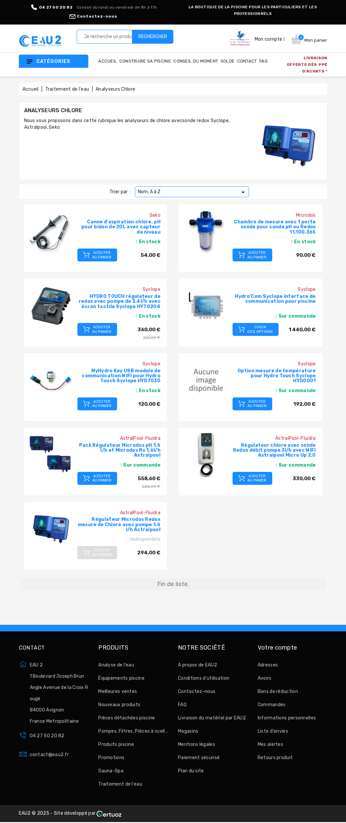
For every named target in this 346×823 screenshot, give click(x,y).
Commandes (272, 705)
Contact (247, 61)
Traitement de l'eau (120, 784)
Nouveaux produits (119, 705)
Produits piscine (116, 744)
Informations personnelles (287, 718)
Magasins (188, 731)
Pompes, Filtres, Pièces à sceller (133, 731)
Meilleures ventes (117, 691)
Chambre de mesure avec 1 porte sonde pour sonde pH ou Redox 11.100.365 (275, 227)
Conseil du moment (195, 61)
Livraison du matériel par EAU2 (212, 718)
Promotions (111, 757)
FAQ (263, 61)
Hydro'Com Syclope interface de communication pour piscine (275, 299)
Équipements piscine (121, 678)
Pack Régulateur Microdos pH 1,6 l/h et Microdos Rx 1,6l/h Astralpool (119, 450)
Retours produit (275, 757)
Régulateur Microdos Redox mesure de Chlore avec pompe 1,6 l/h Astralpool (119, 524)
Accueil (107, 61)
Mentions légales (196, 744)
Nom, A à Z (192, 192)
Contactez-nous (93, 16)
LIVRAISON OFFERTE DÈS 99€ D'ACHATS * (307, 64)
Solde (228, 61)
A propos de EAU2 (197, 665)
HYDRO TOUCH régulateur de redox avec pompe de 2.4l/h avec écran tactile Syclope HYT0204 (119, 301)
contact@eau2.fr (49, 754)
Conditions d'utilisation (203, 678)
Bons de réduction (278, 691)
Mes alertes (270, 744)
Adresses (268, 665)
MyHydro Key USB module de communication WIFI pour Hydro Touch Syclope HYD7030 (121, 376)
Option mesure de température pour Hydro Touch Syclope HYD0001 (277, 376)
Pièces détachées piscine (126, 718)
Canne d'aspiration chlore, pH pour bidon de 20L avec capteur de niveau (120, 227)
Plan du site (191, 771)
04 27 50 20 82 (47, 736)
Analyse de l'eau (116, 665)
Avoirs (265, 678)
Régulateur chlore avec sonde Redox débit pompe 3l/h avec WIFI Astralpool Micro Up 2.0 (274, 450)
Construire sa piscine (145, 61)
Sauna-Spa (110, 771)
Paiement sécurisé (199, 757)
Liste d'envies (273, 731)
